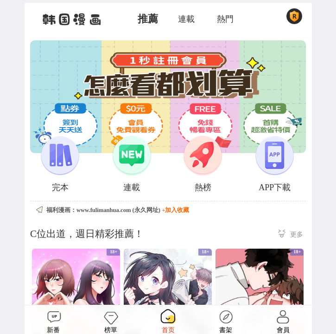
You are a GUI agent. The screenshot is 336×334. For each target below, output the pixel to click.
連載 (186, 19)
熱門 (225, 19)
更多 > (290, 235)
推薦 (148, 19)
